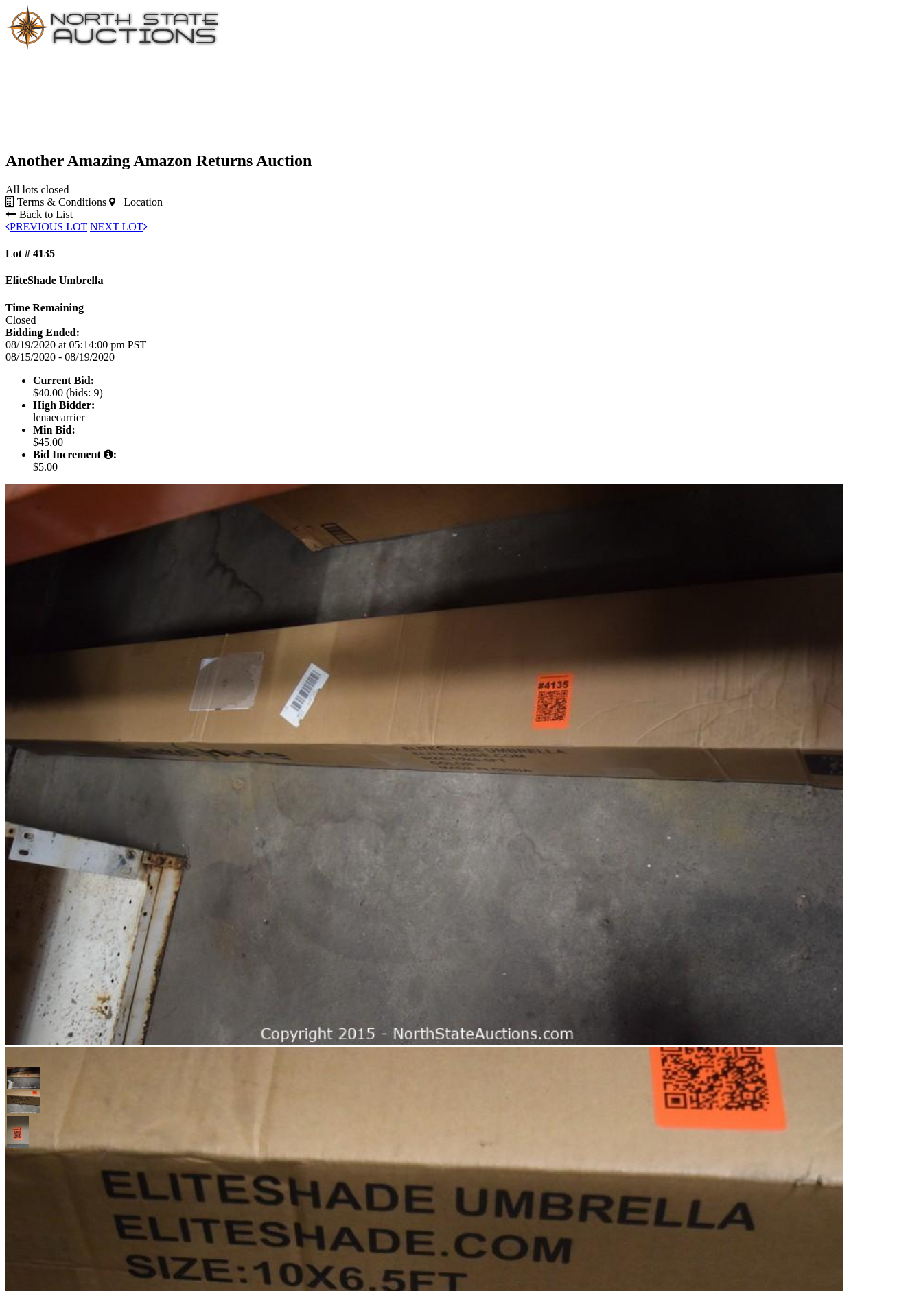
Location (136, 202)
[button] (17, 1077)
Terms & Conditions (55, 202)
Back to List (39, 214)
